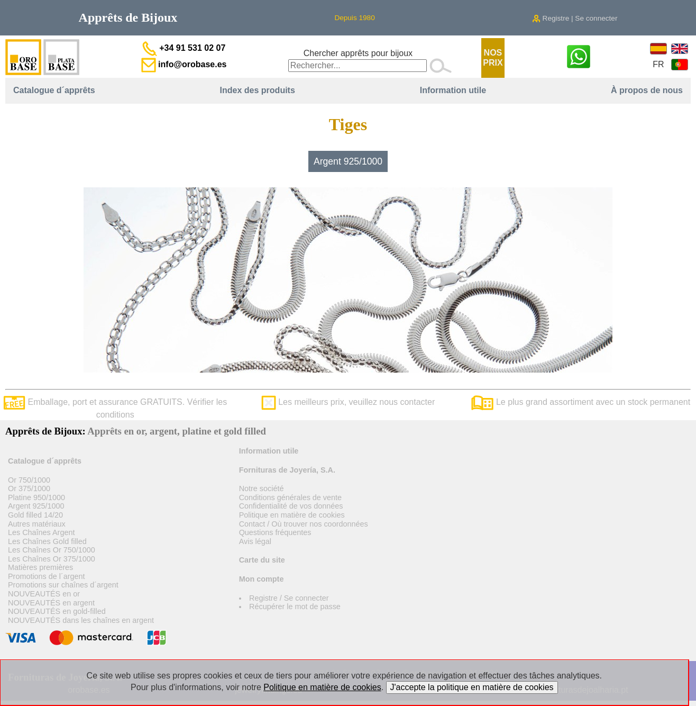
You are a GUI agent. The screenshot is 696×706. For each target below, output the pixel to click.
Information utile (453, 90)
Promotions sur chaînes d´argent (63, 585)
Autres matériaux (37, 524)
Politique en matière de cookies (292, 515)
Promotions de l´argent (46, 576)
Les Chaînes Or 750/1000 (51, 550)
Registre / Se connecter (288, 598)
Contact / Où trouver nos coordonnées (303, 524)
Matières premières (40, 567)
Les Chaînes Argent (41, 532)
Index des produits (257, 90)
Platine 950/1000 (36, 497)
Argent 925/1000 (348, 161)
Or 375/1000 (29, 488)
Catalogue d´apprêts (54, 90)
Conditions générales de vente (290, 497)
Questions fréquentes (275, 532)
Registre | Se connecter (575, 18)
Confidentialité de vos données (291, 506)
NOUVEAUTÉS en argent (51, 603)
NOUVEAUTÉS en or (44, 594)
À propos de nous (647, 90)
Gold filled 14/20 (35, 515)
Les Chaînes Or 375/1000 (51, 559)
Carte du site (262, 560)
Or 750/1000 (29, 480)
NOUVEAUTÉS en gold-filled (57, 611)
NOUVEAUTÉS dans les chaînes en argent (81, 620)
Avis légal (255, 541)
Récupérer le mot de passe (295, 606)
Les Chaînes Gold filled (47, 541)
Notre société (261, 488)
